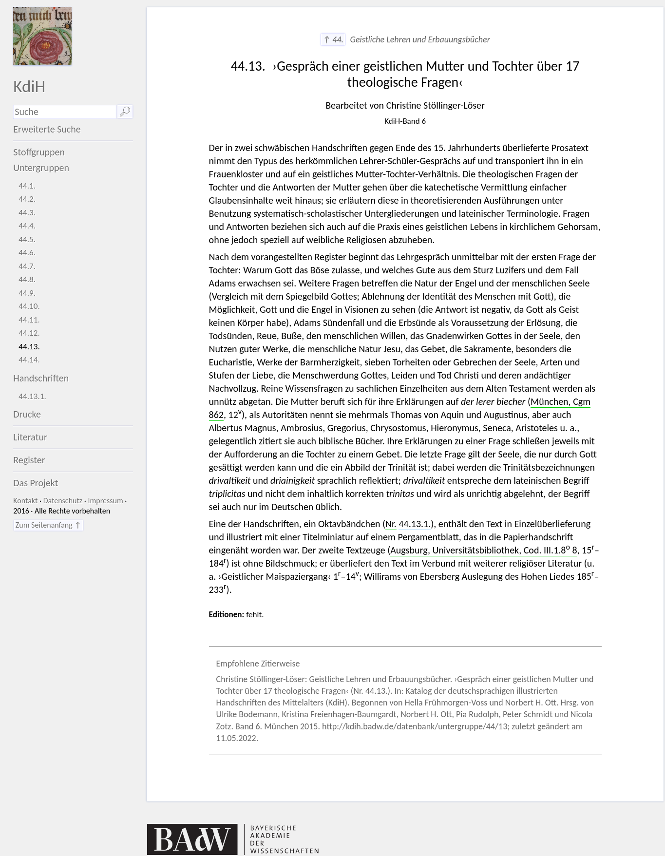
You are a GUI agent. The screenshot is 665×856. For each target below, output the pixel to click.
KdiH (29, 86)
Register (29, 460)
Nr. (391, 524)
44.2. (27, 199)
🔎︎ (125, 111)
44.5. (27, 239)
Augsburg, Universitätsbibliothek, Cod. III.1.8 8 (483, 550)
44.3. (27, 213)
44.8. (27, 279)
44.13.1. (32, 396)
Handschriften (41, 378)
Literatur (30, 437)
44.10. (29, 306)
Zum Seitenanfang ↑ (48, 525)
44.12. (29, 333)
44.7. (27, 266)
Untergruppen (41, 167)
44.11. (29, 320)
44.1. (27, 186)
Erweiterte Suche (47, 129)
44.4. (27, 226)
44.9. (27, 293)
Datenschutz (62, 500)
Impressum (105, 500)
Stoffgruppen (39, 152)
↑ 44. (333, 39)
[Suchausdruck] (64, 112)
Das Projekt (35, 483)
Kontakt (25, 500)
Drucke (27, 414)
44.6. (27, 252)
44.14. (29, 360)
